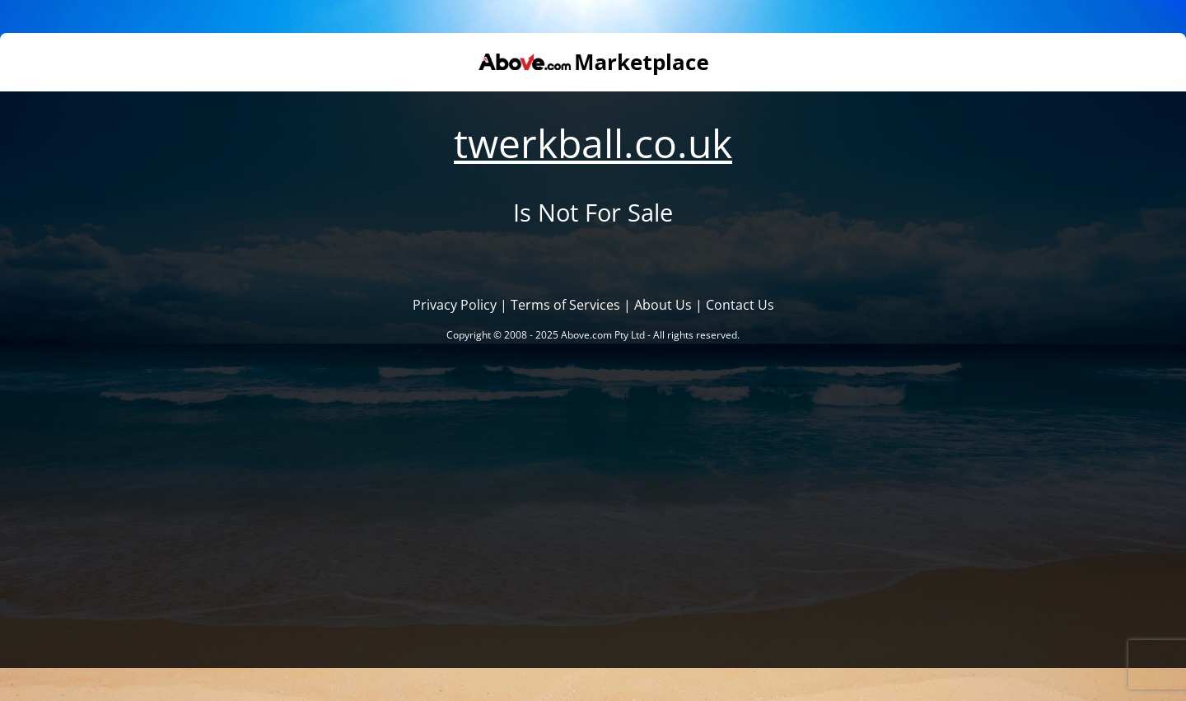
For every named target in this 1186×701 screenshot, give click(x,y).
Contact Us (740, 305)
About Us (663, 305)
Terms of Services (565, 305)
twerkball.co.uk (593, 143)
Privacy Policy (455, 305)
